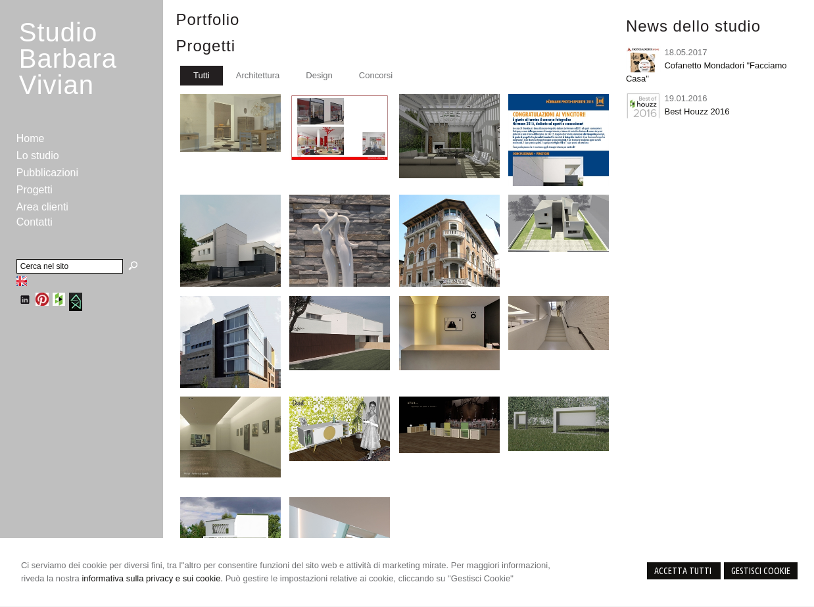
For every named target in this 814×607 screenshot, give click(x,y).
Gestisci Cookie (760, 571)
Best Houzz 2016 (696, 111)
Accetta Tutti (683, 571)
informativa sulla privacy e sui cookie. (152, 578)
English (21, 281)
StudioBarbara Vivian (68, 58)
